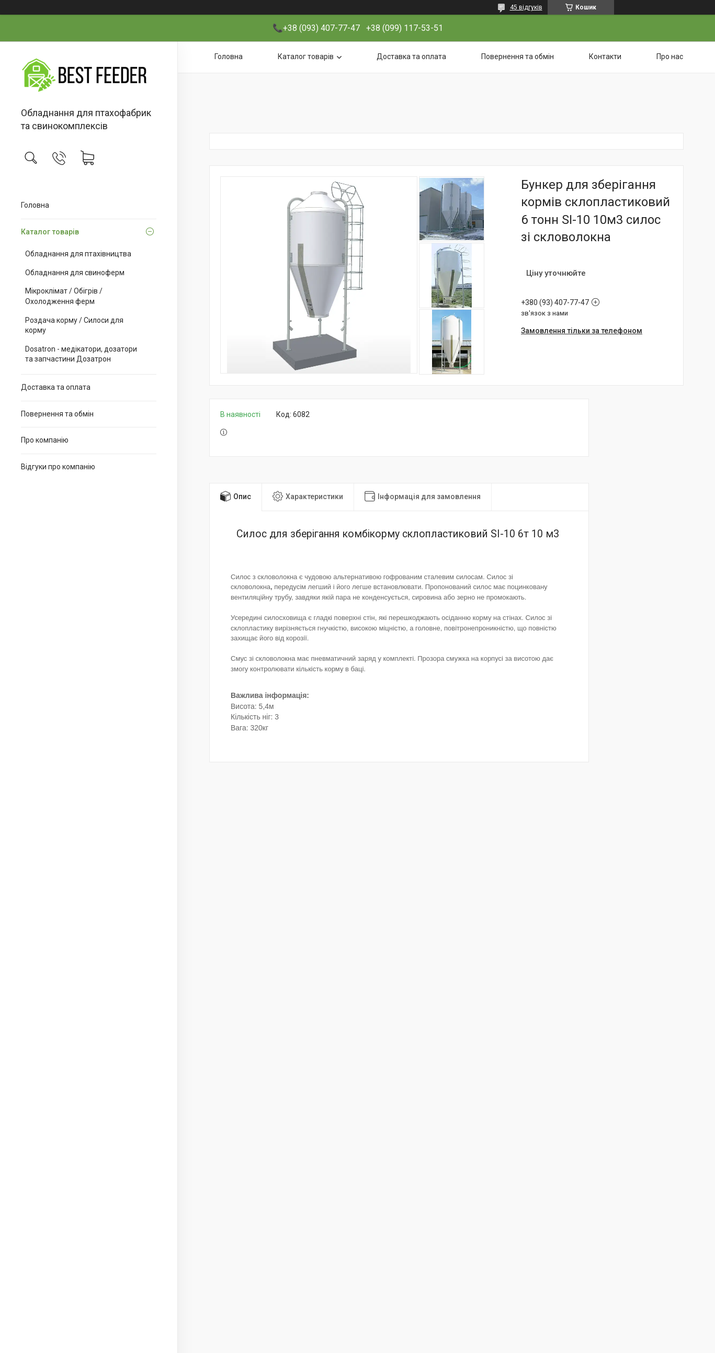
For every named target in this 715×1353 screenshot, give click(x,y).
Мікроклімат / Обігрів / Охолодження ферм (64, 296)
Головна (35, 205)
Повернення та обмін (57, 414)
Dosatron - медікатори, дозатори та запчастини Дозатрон (81, 354)
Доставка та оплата (55, 387)
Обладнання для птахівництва (78, 254)
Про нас (669, 56)
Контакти (605, 56)
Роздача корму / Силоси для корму (74, 325)
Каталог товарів (50, 232)
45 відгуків (526, 7)
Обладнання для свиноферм (74, 272)
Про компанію (45, 440)
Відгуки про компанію (58, 467)
